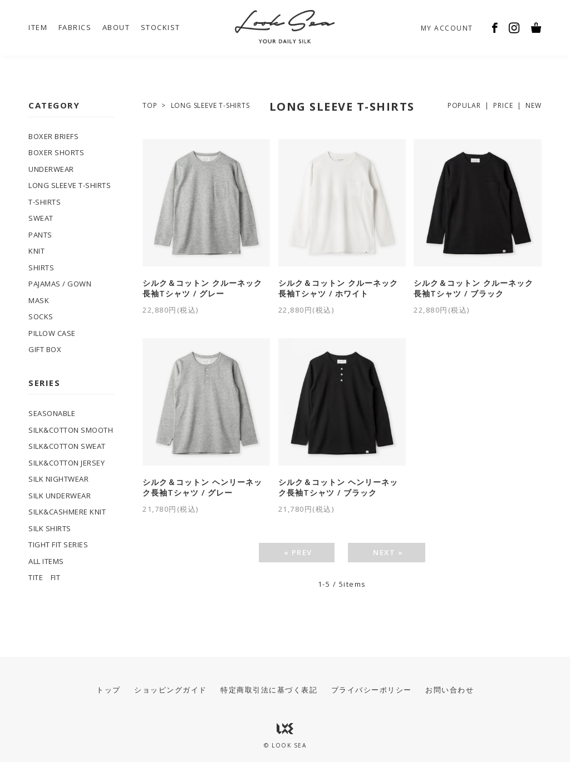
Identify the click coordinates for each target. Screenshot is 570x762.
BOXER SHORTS (56, 152)
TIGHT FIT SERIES (58, 545)
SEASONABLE (51, 413)
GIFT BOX (44, 349)
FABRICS (75, 27)
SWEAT (40, 218)
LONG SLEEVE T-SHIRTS (210, 105)
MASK (38, 300)
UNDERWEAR (51, 169)
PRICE (503, 105)
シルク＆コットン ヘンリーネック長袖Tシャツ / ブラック (338, 487)
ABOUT (116, 27)
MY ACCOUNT (447, 28)
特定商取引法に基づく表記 (268, 690)
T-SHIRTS (44, 202)
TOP (149, 105)
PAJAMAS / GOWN (59, 284)
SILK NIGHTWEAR (58, 479)
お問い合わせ (449, 690)
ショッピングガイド (170, 690)
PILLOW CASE (52, 333)
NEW (533, 105)
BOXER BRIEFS (53, 136)
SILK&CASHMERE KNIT (67, 512)
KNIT (36, 251)
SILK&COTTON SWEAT (67, 446)
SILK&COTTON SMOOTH (70, 430)
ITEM (37, 27)
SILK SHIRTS (49, 528)
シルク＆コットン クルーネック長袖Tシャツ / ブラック (473, 288)
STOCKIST (160, 27)
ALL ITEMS (46, 561)
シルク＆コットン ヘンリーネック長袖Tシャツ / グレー (202, 487)
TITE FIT (44, 577)
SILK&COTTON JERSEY (66, 463)
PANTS (40, 235)
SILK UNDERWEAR (59, 496)
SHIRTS (41, 268)
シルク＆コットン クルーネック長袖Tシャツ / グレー (202, 288)
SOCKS (40, 316)
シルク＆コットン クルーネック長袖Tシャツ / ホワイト (338, 288)
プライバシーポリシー (371, 690)
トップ (108, 690)
